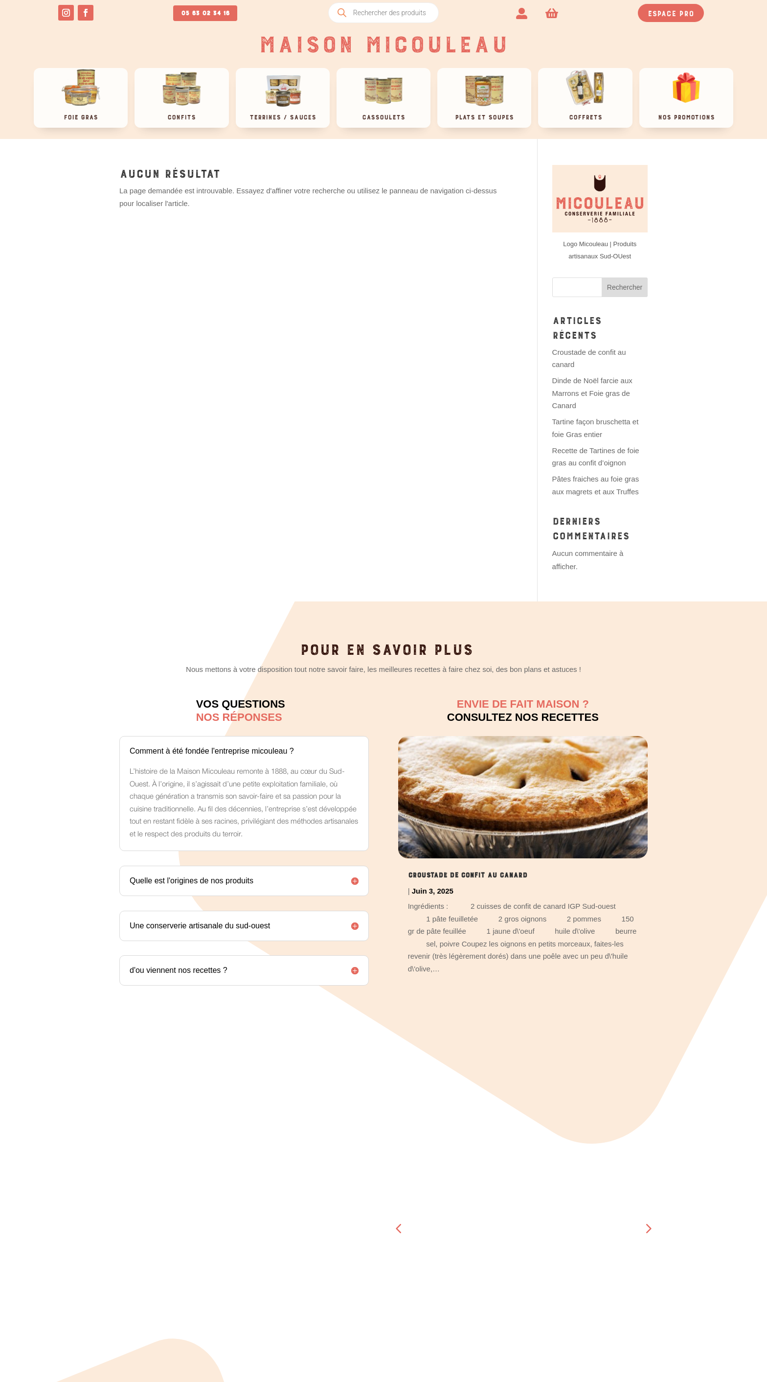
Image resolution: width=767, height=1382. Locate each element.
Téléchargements (217, 1227)
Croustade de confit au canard (467, 878)
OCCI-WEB (433, 1362)
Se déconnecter (213, 1278)
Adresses (202, 1240)
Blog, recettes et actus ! (379, 1202)
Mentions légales (654, 1277)
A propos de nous (508, 1266)
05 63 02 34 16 (205, 12)
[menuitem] (522, 12)
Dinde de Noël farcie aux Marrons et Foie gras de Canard (592, 397)
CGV (628, 1264)
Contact (491, 1278)
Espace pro (671, 12)
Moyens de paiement (220, 1253)
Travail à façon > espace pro (384, 1215)
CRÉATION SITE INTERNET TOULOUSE (507, 1362)
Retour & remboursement (669, 1290)
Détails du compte (219, 1266)
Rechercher (624, 292)
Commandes (205, 1215)
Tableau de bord (215, 1202)
